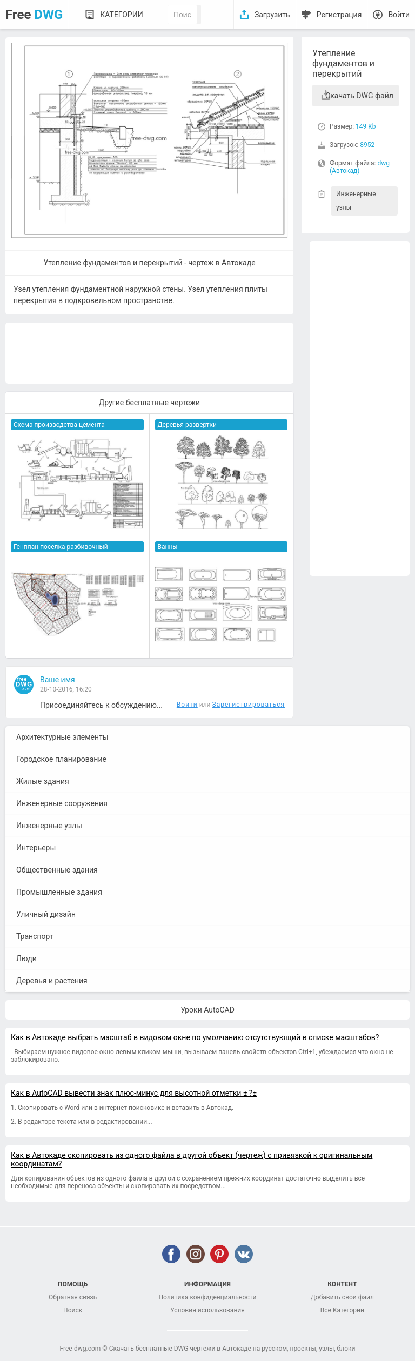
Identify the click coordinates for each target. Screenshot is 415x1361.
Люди (26, 958)
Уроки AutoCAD (207, 1009)
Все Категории (342, 1310)
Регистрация (339, 14)
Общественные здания (57, 870)
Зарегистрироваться (248, 704)
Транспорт (34, 936)
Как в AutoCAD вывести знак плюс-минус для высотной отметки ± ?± (134, 1093)
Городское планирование (61, 759)
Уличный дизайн (46, 914)
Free (34, 14)
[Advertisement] (359, 408)
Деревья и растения (52, 980)
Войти (399, 14)
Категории (121, 14)
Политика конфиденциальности (208, 1297)
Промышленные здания (59, 892)
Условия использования (207, 1310)
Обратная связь (73, 1297)
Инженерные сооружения (62, 803)
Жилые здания (42, 781)
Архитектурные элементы (62, 737)
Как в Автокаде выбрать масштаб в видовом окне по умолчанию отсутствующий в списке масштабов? (195, 1037)
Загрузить (272, 14)
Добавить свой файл (342, 1297)
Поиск (72, 1310)
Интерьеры (36, 847)
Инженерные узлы (356, 200)
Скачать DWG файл (359, 95)
